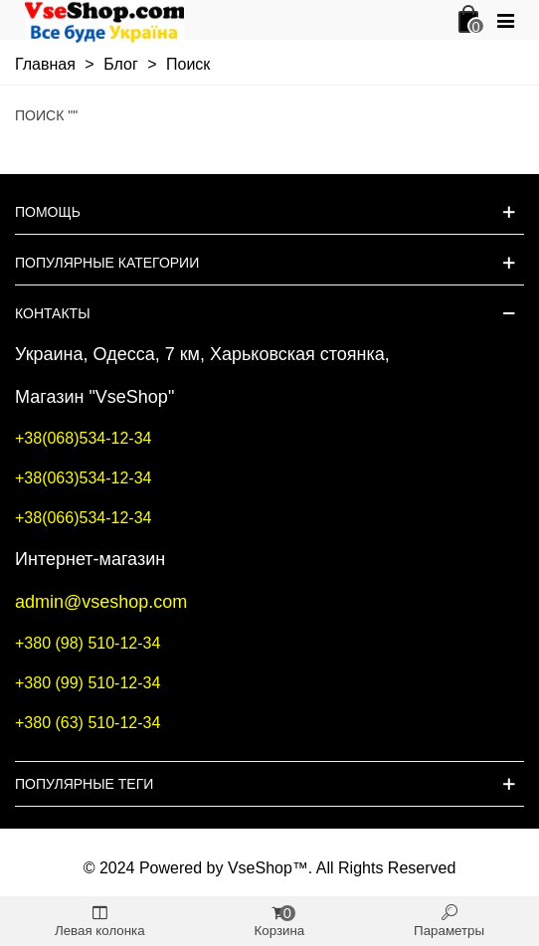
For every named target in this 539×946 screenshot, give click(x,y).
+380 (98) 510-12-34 (87, 643)
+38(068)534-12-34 (83, 438)
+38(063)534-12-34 (83, 478)
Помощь (48, 212)
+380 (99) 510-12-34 (87, 682)
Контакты (52, 313)
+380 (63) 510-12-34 (87, 722)
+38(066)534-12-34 (83, 517)
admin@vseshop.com (101, 602)
